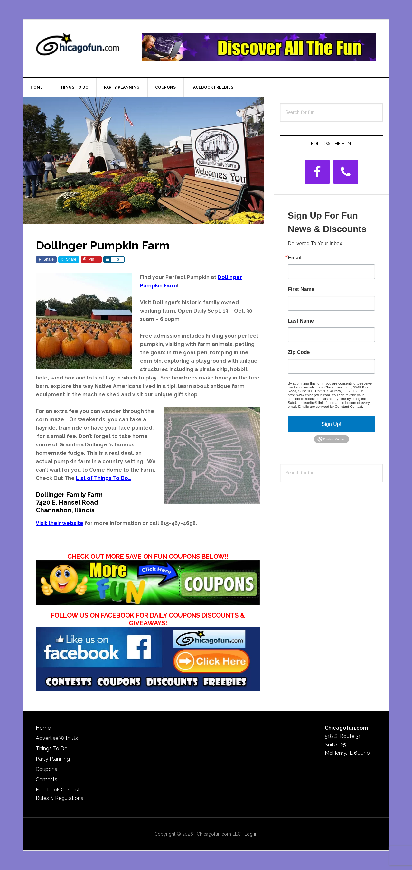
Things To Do (52, 748)
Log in (251, 834)
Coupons (46, 769)
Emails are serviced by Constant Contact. (330, 406)
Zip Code (299, 352)
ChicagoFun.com (77, 47)
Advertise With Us (57, 738)
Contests (46, 779)
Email (295, 257)
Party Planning (53, 759)
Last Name (301, 320)
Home (43, 728)
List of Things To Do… (103, 478)
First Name (301, 289)
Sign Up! (331, 424)
